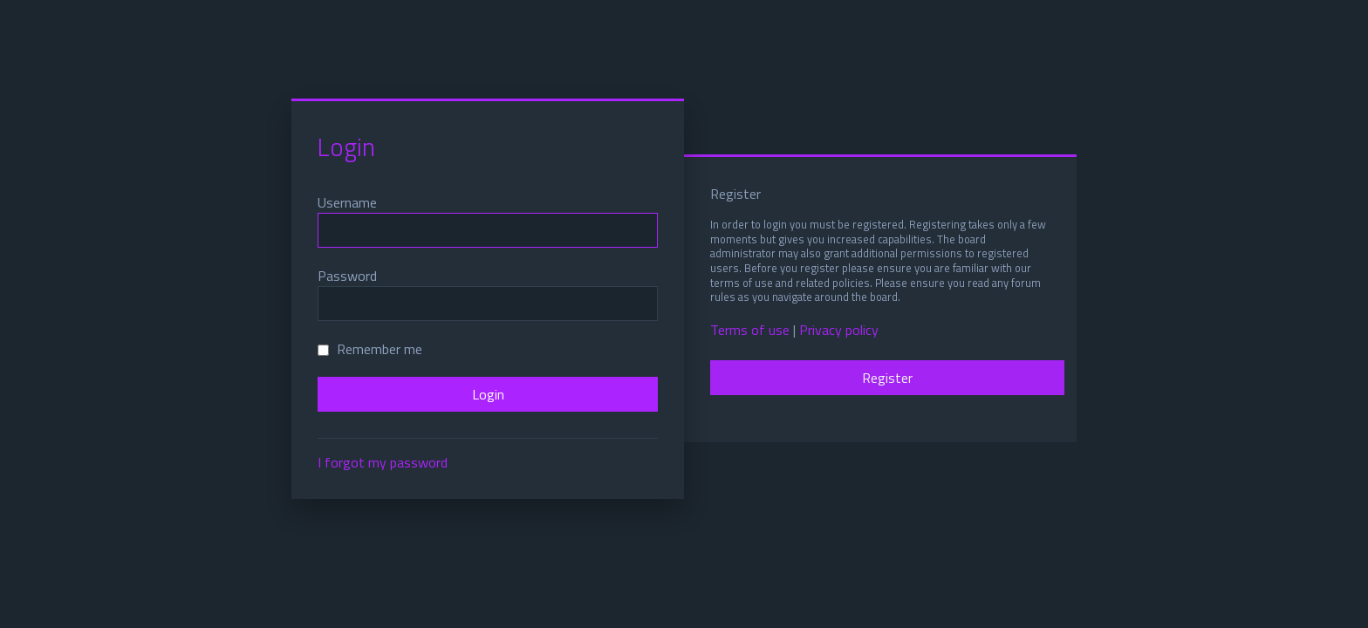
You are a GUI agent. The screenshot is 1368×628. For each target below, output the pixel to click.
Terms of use (750, 330)
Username (347, 202)
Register (887, 377)
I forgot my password (383, 462)
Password (347, 275)
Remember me (370, 348)
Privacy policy (839, 330)
